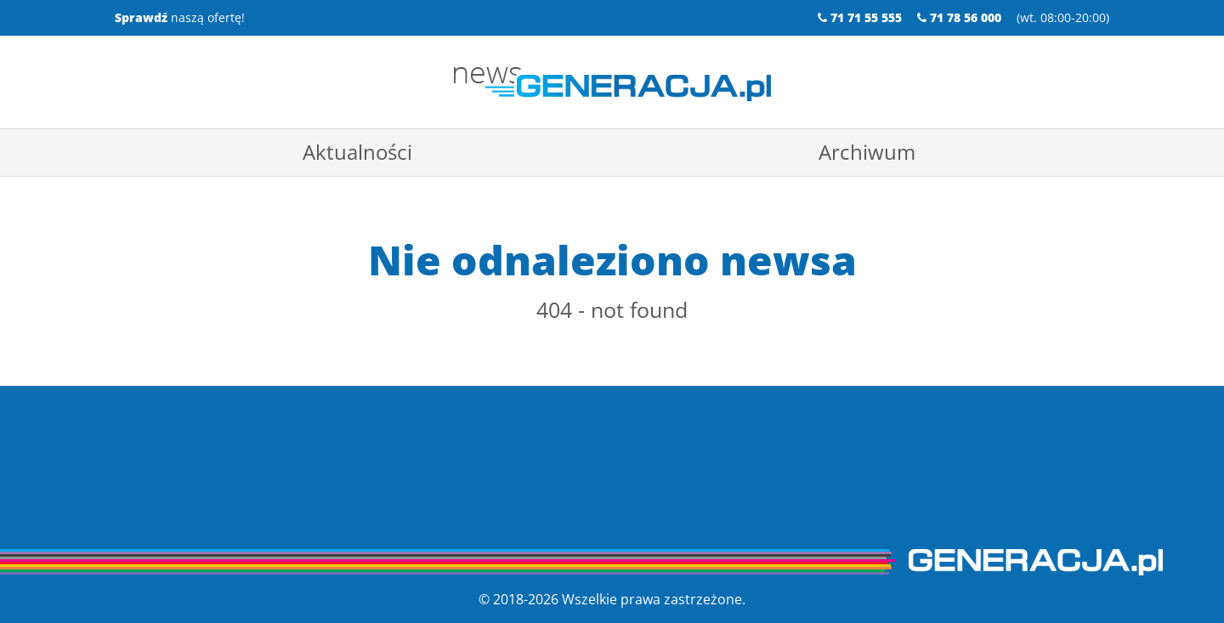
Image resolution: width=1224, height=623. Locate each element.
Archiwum (867, 152)
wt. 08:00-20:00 (1063, 17)
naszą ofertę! (180, 17)
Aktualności (357, 152)
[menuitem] (357, 152)
